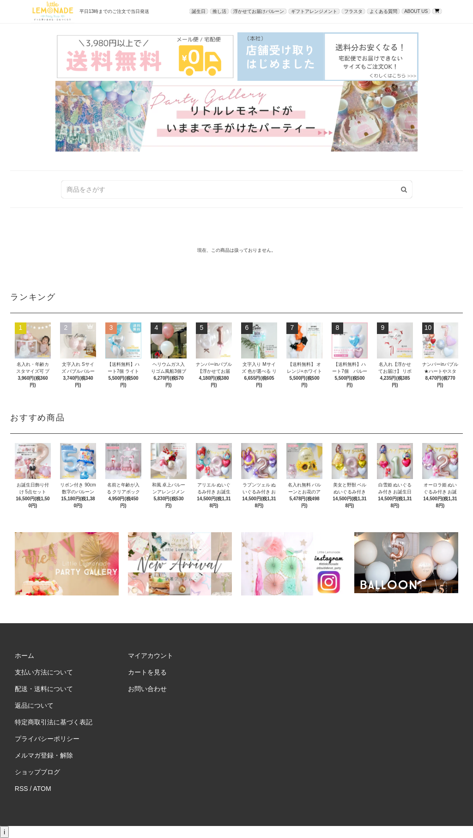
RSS (21, 788)
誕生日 (199, 11)
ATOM (42, 788)
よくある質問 (383, 11)
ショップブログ (37, 772)
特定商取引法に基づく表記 (53, 722)
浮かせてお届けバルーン (258, 11)
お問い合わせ (147, 688)
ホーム (24, 655)
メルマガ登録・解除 (44, 755)
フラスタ (353, 11)
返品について (34, 705)
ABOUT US (416, 11)
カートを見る (147, 672)
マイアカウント (150, 655)
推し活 (219, 11)
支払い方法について (44, 672)
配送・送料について (44, 688)
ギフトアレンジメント (314, 11)
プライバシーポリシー (47, 738)
